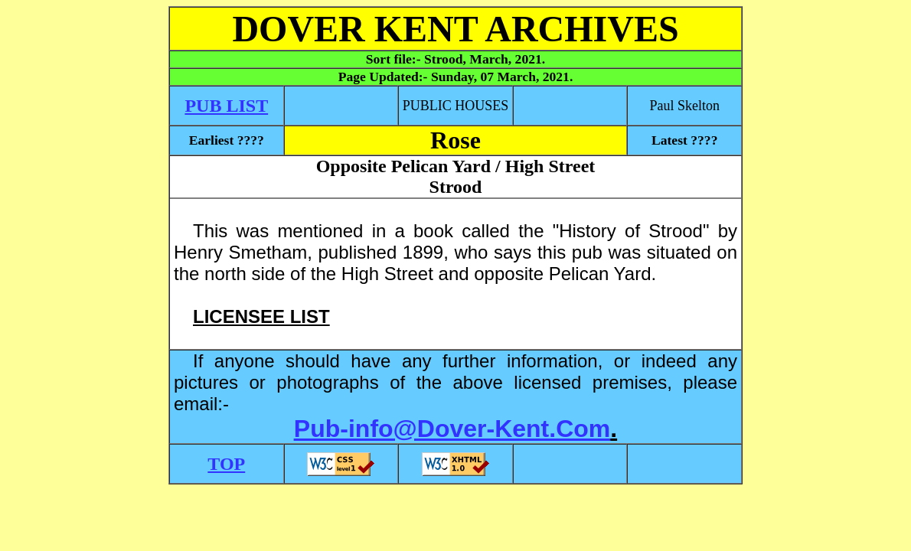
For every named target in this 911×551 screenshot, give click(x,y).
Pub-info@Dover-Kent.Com (452, 428)
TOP (226, 464)
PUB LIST (226, 106)
